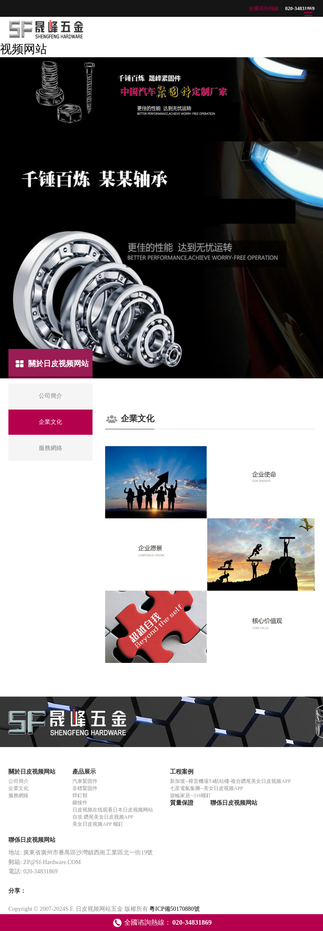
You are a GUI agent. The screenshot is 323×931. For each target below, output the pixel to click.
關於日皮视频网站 (32, 772)
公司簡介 (18, 781)
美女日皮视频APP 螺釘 (97, 824)
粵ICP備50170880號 (174, 909)
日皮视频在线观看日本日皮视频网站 (112, 810)
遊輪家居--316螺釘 (190, 795)
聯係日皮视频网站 (233, 803)
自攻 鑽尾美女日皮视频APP (102, 817)
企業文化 (18, 788)
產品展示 (84, 772)
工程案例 (181, 772)
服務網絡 (18, 795)
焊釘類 (79, 795)
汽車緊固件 (85, 781)
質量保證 (181, 803)
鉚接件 (79, 803)
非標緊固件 (85, 788)
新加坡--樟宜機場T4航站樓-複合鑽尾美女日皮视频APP (230, 781)
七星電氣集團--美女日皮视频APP (206, 788)
